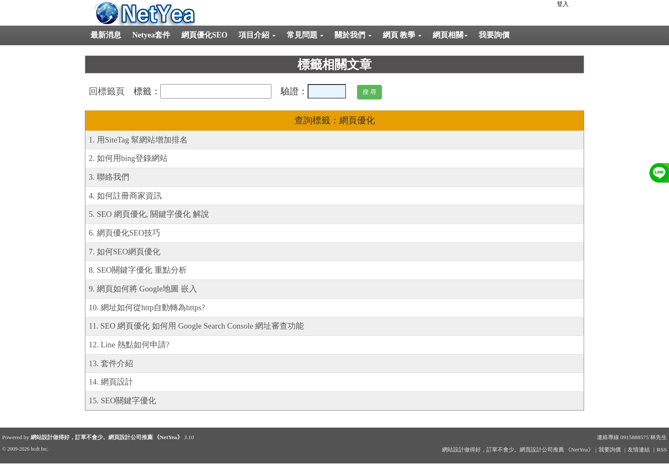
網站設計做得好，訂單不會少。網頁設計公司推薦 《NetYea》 (107, 437)
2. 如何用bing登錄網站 (128, 158)
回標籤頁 (107, 91)
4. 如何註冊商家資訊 (125, 195)
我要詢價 (494, 35)
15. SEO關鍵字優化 (122, 400)
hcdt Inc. (40, 449)
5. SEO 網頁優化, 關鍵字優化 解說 (149, 214)
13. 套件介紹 (111, 363)
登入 (563, 4)
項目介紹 (257, 35)
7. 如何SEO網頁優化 (124, 251)
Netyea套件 (151, 35)
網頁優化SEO (204, 35)
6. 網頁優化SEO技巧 (124, 232)
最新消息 (105, 35)
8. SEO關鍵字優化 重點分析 (138, 269)
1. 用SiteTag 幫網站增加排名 (138, 139)
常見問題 (305, 35)
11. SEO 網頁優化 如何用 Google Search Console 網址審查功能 (196, 325)
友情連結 (639, 449)
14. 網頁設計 (111, 381)
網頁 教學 (402, 35)
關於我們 (353, 35)
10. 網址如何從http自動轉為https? (147, 307)
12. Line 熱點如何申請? (129, 344)
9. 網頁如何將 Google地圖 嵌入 (143, 288)
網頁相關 (450, 35)
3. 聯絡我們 (109, 176)
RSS (662, 449)
